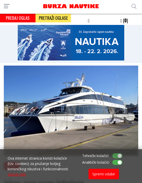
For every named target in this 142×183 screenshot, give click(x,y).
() (124, 20)
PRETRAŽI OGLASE (53, 18)
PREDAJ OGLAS (18, 18)
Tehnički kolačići (95, 155)
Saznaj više (17, 174)
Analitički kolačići (95, 162)
